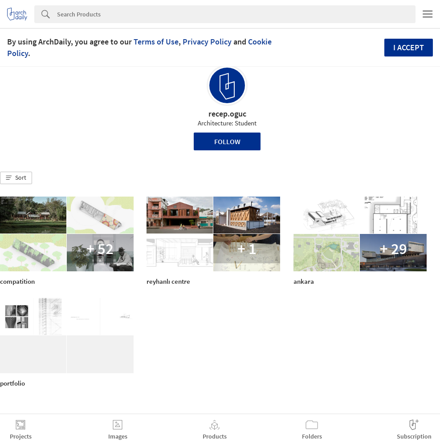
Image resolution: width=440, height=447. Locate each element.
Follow (227, 141)
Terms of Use (156, 41)
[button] (16, 178)
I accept (408, 47)
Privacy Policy (207, 41)
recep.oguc (227, 114)
